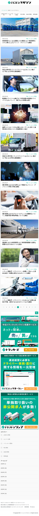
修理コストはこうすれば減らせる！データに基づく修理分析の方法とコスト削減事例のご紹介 (19, 128)
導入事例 (22, 14)
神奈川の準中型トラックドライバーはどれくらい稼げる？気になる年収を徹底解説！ (19, 157)
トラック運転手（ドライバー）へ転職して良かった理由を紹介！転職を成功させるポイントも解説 (19, 272)
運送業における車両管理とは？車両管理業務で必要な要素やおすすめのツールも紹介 (19, 243)
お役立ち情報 (4, 14)
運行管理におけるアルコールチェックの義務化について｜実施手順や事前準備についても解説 (19, 214)
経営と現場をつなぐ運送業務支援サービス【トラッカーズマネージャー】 (15, 504)
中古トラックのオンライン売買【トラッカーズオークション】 (13, 502)
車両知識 (35, 14)
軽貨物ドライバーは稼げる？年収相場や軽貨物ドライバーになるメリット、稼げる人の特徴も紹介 (19, 99)
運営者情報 (27, 506)
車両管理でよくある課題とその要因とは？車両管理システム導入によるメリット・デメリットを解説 (19, 41)
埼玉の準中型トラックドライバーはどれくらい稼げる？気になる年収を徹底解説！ (18, 70)
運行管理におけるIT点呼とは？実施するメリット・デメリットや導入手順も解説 (19, 185)
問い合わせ (32, 506)
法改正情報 (29, 14)
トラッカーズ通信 (16, 14)
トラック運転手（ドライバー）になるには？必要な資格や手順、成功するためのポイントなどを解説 (19, 301)
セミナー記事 (10, 14)
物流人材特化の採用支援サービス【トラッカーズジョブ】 (12, 506)
